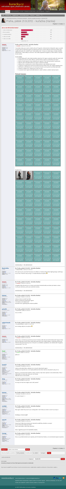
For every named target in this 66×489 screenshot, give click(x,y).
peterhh (19, 310)
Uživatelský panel (24, 15)
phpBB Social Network (41, 467)
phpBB (9, 467)
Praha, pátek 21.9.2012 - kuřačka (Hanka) (30, 21)
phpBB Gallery (33, 467)
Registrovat (15, 15)
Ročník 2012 (44, 18)
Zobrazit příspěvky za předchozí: (8, 453)
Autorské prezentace (12, 18)
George (19, 435)
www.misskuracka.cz (20, 478)
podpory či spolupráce (39, 482)
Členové (32, 15)
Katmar (18, 297)
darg (18, 380)
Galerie (38, 15)
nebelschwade (20, 324)
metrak (18, 421)
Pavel (18, 352)
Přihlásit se (8, 15)
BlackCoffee (19, 269)
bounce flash (18, 273)
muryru (18, 46)
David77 (19, 366)
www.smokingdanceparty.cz (33, 478)
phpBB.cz (55, 467)
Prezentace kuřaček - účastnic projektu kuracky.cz (29, 18)
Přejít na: (31, 459)
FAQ (2, 467)
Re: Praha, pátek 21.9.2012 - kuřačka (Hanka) (27, 268)
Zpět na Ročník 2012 (6, 457)
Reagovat (4, 449)
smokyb (19, 407)
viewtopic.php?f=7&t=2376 (21, 344)
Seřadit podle (29, 453)
